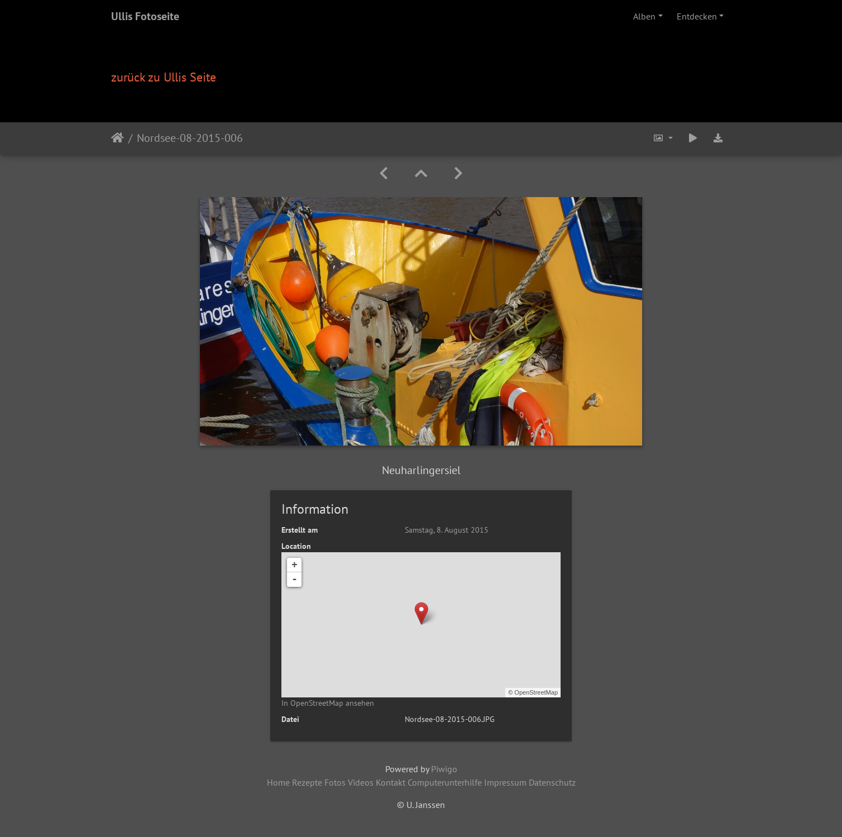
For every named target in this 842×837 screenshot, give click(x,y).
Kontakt (390, 782)
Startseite (117, 138)
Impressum (505, 782)
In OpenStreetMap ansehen (327, 703)
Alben (644, 16)
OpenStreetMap (536, 692)
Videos (361, 782)
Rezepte (307, 782)
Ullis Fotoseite (145, 16)
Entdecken (697, 16)
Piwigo (444, 768)
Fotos (335, 782)
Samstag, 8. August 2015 (447, 530)
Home (278, 782)
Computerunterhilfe (445, 782)
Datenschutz (552, 782)
